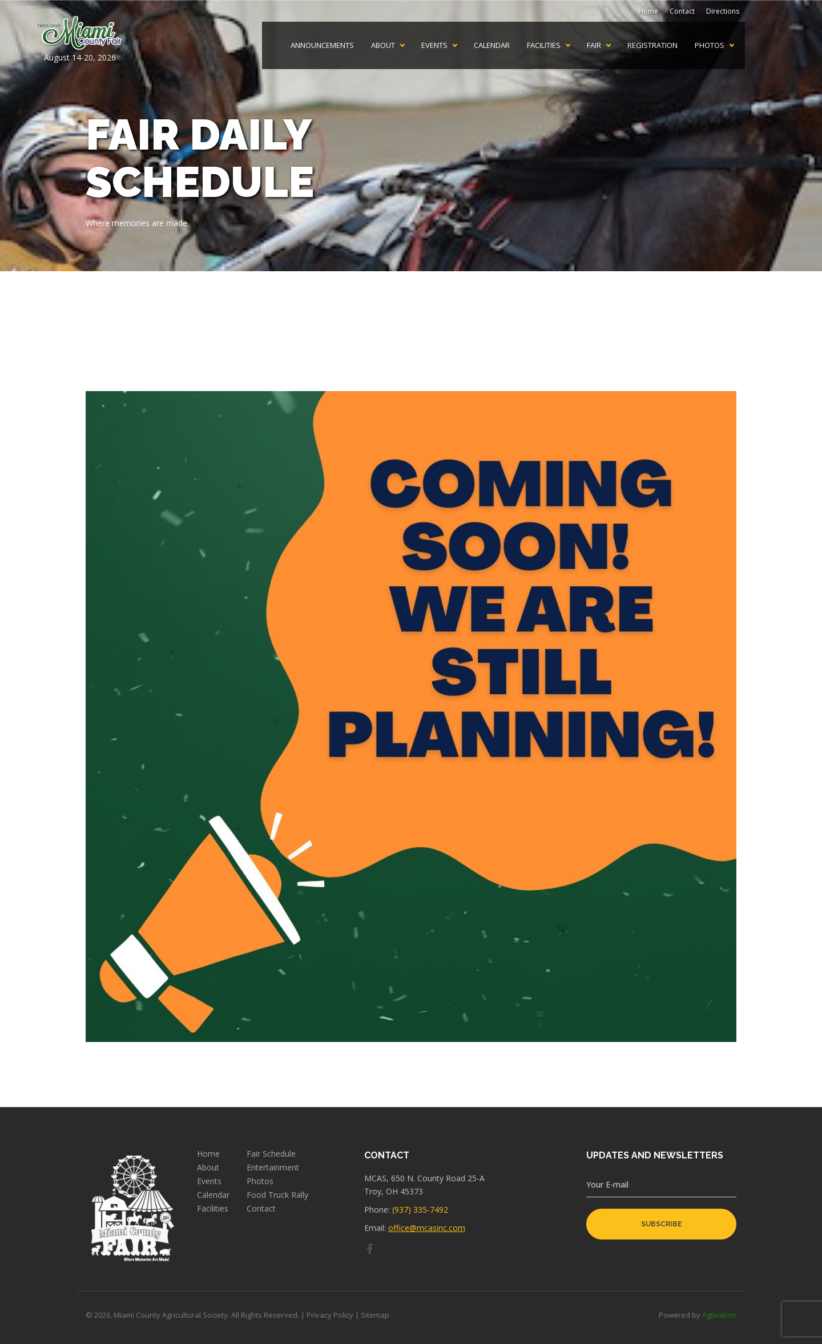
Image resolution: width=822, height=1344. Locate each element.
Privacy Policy (330, 1315)
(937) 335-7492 (420, 1209)
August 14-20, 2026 (80, 39)
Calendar (492, 45)
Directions (722, 11)
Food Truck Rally (277, 1195)
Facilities (544, 45)
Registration (652, 45)
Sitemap (375, 1315)
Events (434, 45)
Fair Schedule (271, 1154)
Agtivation (719, 1315)
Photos (709, 45)
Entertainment (273, 1168)
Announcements (322, 45)
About (383, 45)
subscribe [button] (661, 1224)
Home (648, 11)
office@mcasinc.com (426, 1227)
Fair (594, 45)
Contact (682, 11)
